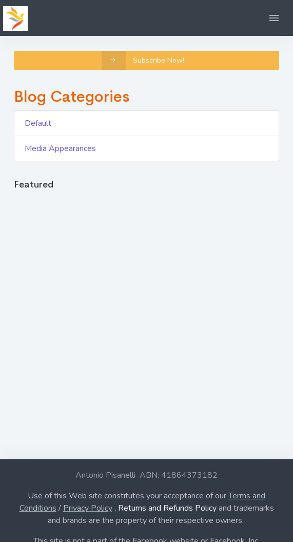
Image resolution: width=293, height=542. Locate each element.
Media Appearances (60, 148)
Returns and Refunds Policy (167, 508)
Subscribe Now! (143, 60)
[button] (274, 18)
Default (38, 123)
